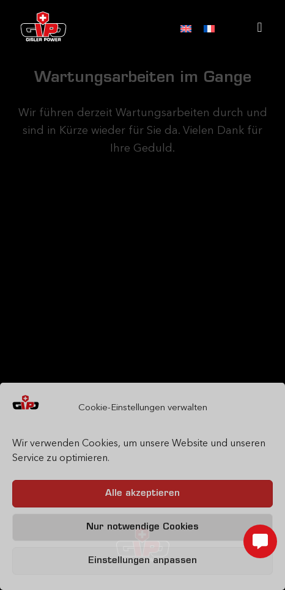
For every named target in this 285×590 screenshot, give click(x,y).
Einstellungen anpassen (142, 561)
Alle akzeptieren (142, 493)
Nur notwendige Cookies (142, 527)
